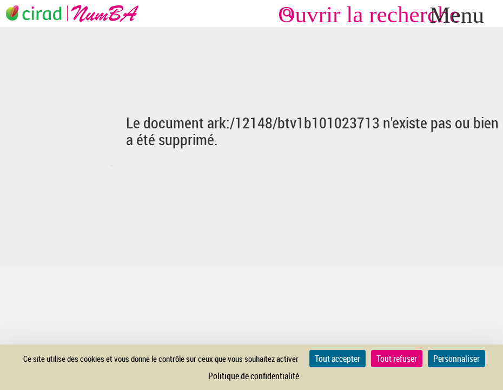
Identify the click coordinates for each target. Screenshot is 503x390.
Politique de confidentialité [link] (253, 376)
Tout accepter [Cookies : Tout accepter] (337, 359)
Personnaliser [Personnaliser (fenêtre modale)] (456, 359)
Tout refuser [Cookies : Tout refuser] (396, 359)
